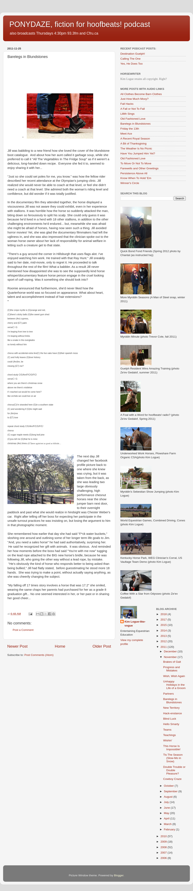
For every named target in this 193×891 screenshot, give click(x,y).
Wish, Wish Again (174, 676)
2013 (163, 635)
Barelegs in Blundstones (135, 123)
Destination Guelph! (132, 53)
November (171, 657)
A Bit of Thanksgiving (133, 143)
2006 (163, 858)
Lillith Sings (127, 113)
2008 (163, 847)
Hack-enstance (172, 713)
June (167, 807)
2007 (163, 852)
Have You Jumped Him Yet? (137, 153)
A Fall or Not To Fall (132, 108)
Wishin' (167, 740)
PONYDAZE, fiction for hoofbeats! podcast (79, 24)
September (171, 791)
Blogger (118, 875)
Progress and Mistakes (171, 669)
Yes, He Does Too (131, 63)
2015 (163, 624)
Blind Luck (169, 718)
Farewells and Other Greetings (139, 168)
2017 (163, 619)
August (168, 796)
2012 (163, 641)
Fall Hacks (126, 103)
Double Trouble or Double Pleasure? (174, 770)
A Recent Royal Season (135, 138)
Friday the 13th (129, 128)
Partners (168, 693)
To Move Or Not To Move (135, 163)
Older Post (102, 646)
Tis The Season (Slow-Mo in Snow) (173, 758)
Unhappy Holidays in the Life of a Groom (174, 685)
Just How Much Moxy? (134, 98)
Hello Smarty (171, 724)
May (167, 813)
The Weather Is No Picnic (136, 148)
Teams (167, 729)
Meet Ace (126, 133)
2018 (163, 614)
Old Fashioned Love (132, 118)
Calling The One (130, 58)
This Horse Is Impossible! (171, 747)
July (167, 802)
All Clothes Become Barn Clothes (141, 94)
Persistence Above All (133, 173)
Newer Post (17, 646)
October (169, 785)
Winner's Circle (129, 183)
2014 (163, 630)
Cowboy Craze (172, 778)
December (171, 651)
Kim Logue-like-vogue (135, 623)
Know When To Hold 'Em (135, 178)
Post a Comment (23, 629)
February (170, 829)
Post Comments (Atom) (39, 655)
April (167, 818)
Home (60, 646)
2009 (163, 841)
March (168, 824)
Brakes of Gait (172, 661)
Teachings (169, 735)
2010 (163, 836)
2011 (163, 646)
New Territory (171, 707)
